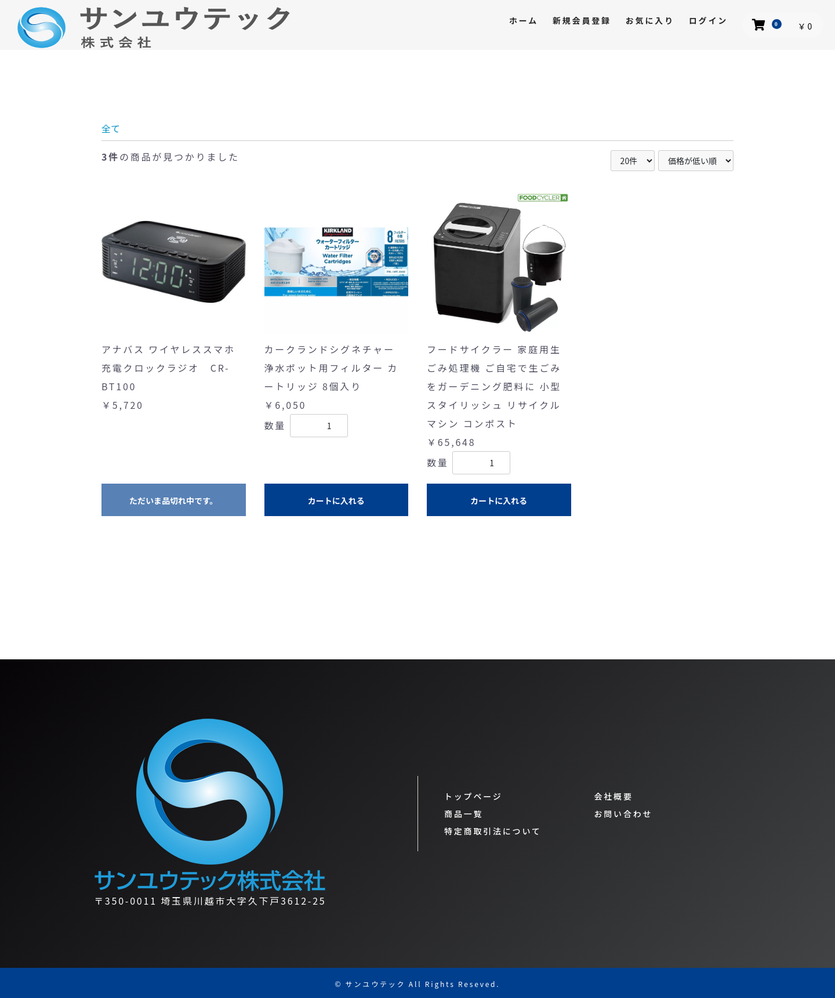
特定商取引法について (493, 831)
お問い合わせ (623, 813)
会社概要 (613, 796)
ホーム (523, 20)
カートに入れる (336, 500)
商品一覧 (463, 813)
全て (110, 128)
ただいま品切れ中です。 (173, 500)
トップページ (473, 796)
